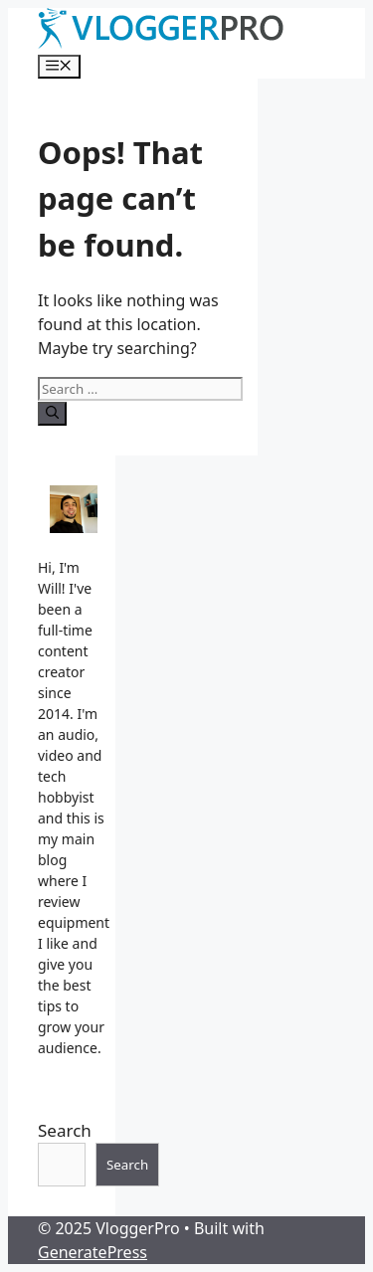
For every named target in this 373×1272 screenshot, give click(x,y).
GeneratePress (92, 1252)
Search (65, 1130)
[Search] (52, 414)
